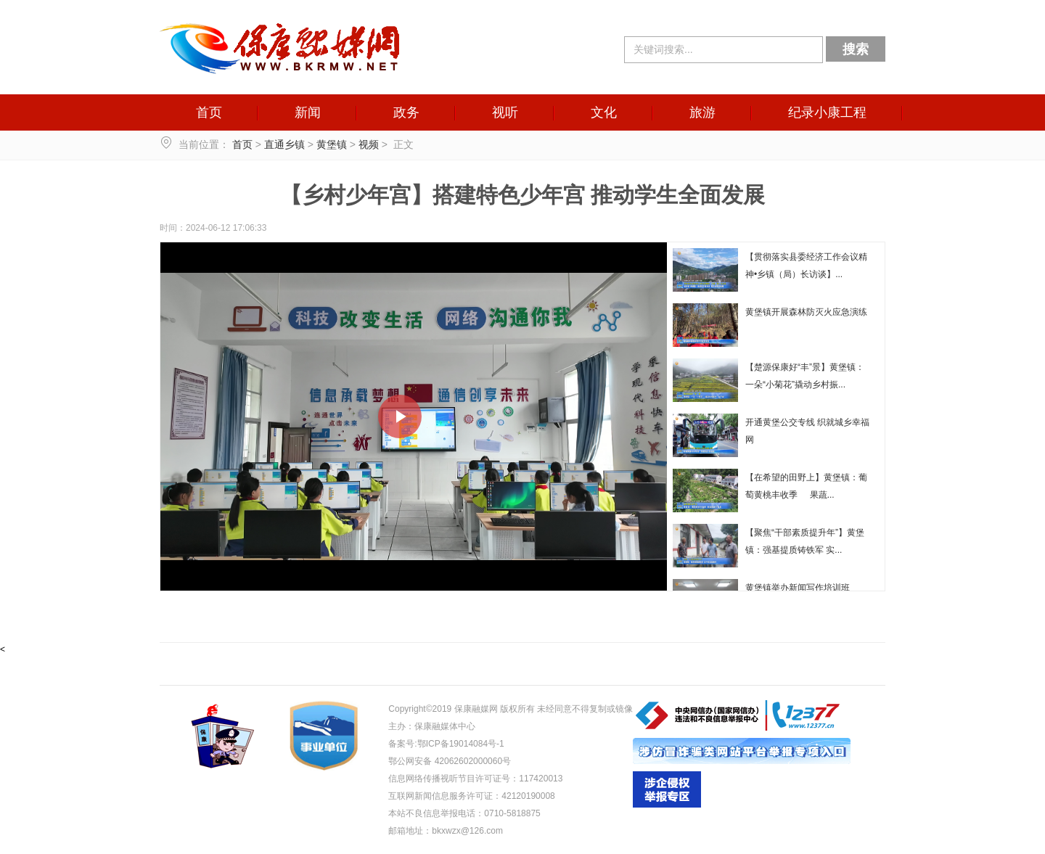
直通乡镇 (284, 144)
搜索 (856, 49)
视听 (505, 112)
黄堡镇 (331, 144)
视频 (368, 144)
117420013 (540, 778)
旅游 (702, 112)
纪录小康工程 (827, 112)
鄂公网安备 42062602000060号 (449, 761)
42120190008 (527, 796)
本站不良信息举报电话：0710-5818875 (464, 813)
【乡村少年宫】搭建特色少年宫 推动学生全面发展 (522, 195)
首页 (209, 112)
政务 (406, 112)
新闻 (308, 112)
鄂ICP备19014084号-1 (460, 744)
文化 (604, 112)
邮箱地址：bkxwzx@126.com (445, 831)
